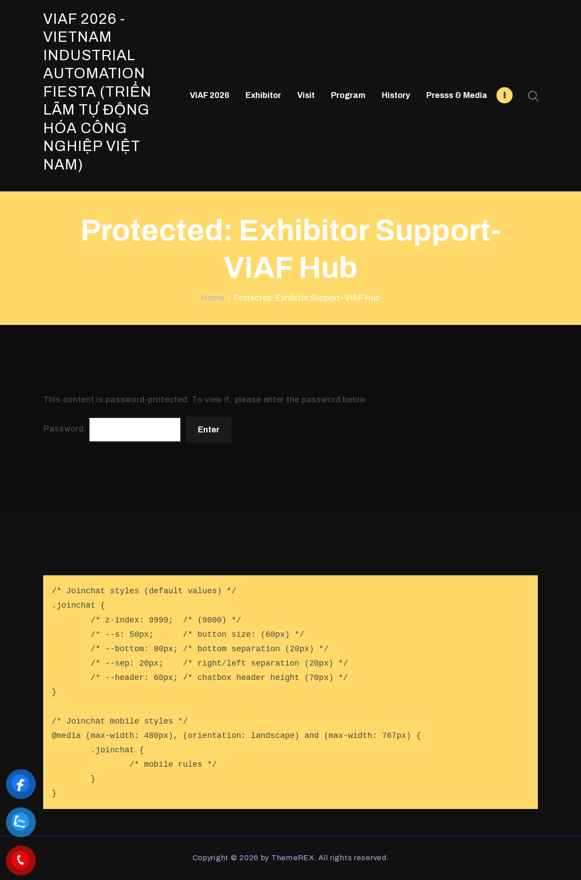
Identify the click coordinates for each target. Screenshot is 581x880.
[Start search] (533, 96)
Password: (112, 430)
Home (212, 297)
